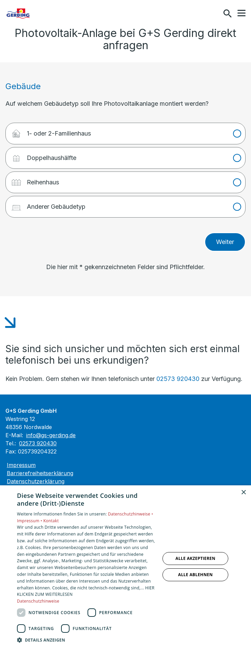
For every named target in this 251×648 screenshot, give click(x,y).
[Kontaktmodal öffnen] (213, 13)
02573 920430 (177, 378)
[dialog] (125, 566)
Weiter (225, 241)
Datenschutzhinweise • (130, 514)
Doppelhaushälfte (43, 155)
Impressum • (30, 521)
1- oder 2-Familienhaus (51, 131)
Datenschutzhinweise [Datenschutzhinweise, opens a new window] (38, 601)
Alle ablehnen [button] (195, 575)
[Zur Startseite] (40, 13)
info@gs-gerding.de (51, 435)
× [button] (243, 492)
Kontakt (51, 521)
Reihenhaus (35, 179)
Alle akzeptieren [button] (195, 558)
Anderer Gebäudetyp (48, 204)
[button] (241, 13)
